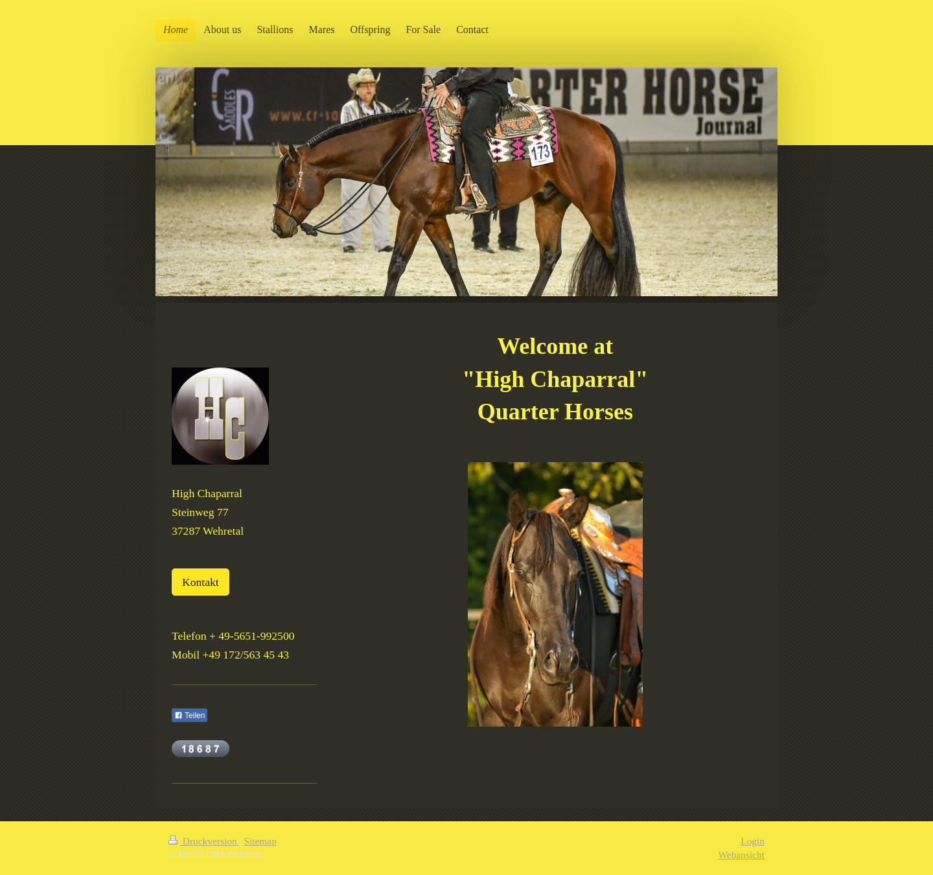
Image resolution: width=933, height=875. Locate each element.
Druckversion (203, 840)
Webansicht (742, 854)
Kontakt (200, 582)
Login (753, 840)
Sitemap (260, 840)
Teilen (189, 715)
